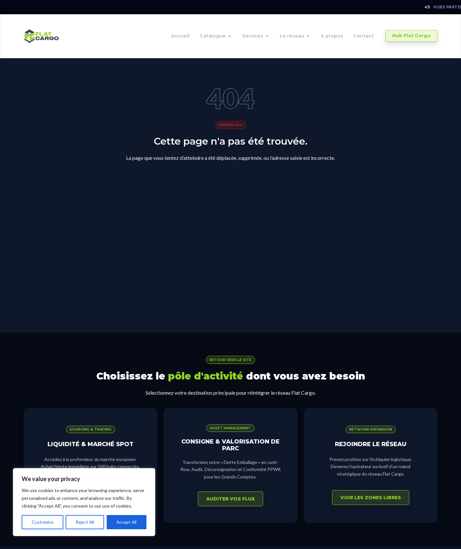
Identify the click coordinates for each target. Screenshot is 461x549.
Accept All (126, 522)
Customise (42, 522)
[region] (84, 502)
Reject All (84, 522)
